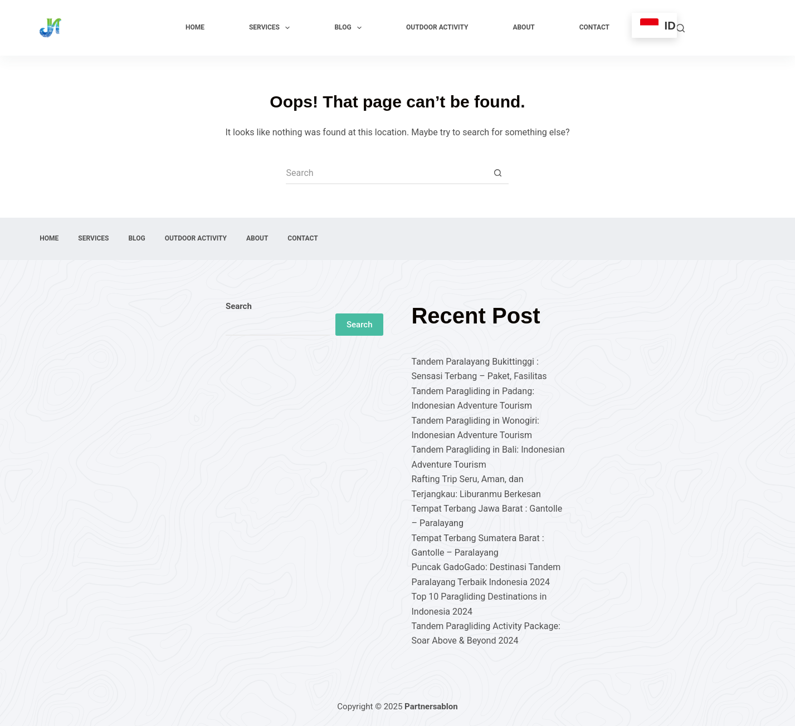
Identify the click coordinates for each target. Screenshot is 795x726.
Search (239, 306)
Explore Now (725, 27)
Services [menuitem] (271, 28)
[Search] (680, 28)
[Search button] (497, 173)
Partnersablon (431, 707)
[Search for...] (386, 173)
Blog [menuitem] (350, 28)
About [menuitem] (523, 27)
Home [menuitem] (195, 27)
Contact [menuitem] (594, 27)
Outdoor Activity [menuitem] (437, 27)
